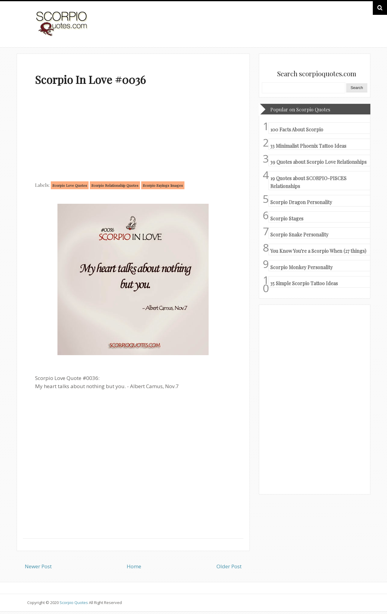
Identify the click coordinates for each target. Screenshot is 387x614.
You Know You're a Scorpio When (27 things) (318, 251)
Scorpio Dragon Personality (301, 202)
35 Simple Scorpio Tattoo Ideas (304, 283)
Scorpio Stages (286, 218)
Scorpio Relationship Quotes (114, 185)
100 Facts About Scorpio (296, 129)
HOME (343, 30)
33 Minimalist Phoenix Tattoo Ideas (308, 146)
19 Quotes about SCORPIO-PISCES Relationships (308, 182)
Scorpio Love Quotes (69, 185)
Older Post (229, 566)
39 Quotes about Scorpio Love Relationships (318, 162)
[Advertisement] (133, 135)
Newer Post (38, 566)
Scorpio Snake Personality (299, 234)
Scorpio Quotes (74, 602)
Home (134, 566)
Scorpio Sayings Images (163, 185)
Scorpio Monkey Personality (301, 267)
